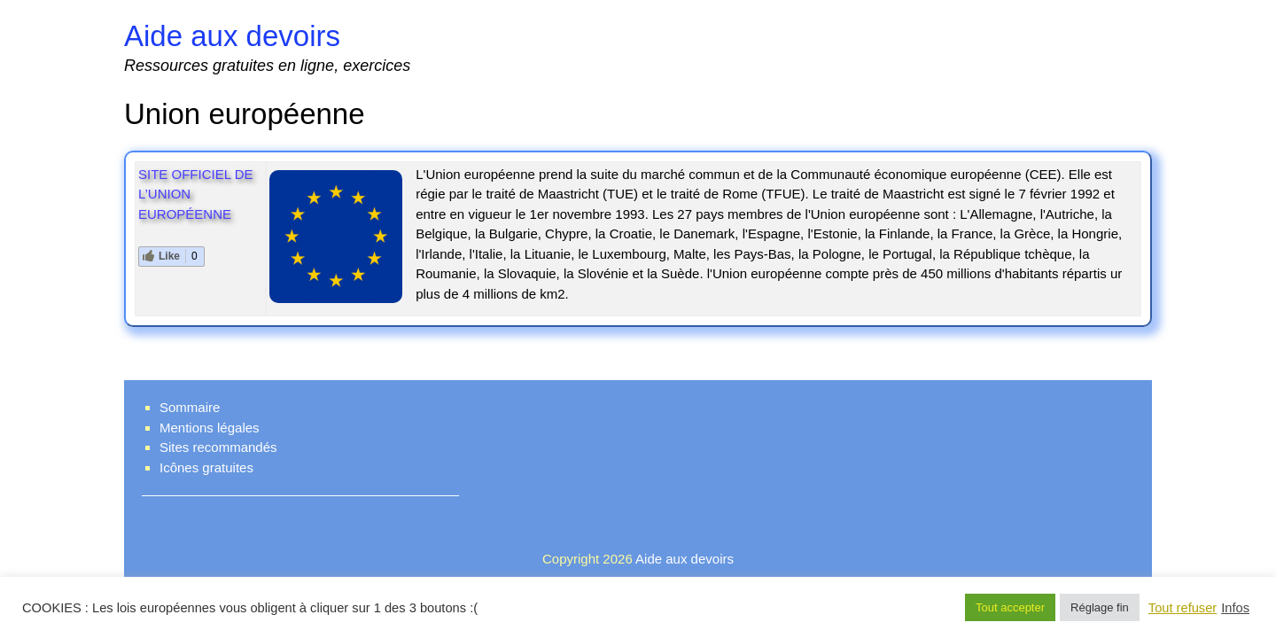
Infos (1235, 608)
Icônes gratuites (206, 467)
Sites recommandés (218, 447)
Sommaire (190, 407)
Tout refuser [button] (1182, 608)
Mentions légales (210, 427)
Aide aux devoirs (232, 35)
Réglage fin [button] (1099, 607)
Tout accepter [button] (1010, 607)
